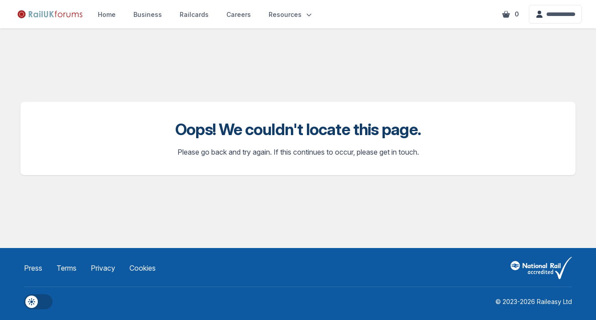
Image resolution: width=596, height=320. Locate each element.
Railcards (194, 14)
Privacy (103, 268)
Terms (66, 268)
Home (107, 14)
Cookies (142, 268)
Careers (238, 14)
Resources (291, 14)
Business (147, 14)
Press (33, 268)
